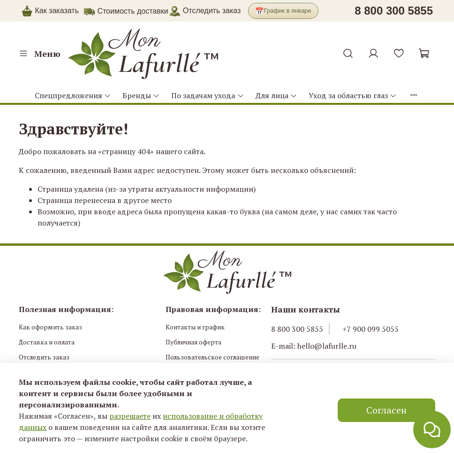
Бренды (141, 95)
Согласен (386, 410)
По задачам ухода (207, 95)
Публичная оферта (193, 342)
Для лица (276, 95)
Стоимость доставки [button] (132, 11)
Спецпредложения (73, 95)
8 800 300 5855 (297, 329)
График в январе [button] (283, 11)
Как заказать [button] (57, 11)
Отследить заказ (44, 357)
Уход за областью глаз (353, 95)
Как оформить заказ (50, 327)
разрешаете (130, 416)
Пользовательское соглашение (212, 357)
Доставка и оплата (47, 342)
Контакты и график (195, 327)
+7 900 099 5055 (370, 329)
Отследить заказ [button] (205, 11)
